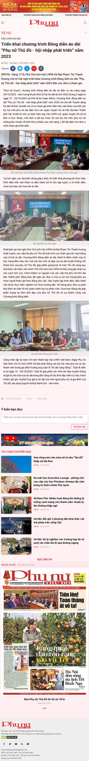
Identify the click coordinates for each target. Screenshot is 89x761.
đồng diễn (42, 399)
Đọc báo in (6, 15)
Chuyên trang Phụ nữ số (76, 15)
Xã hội (6, 32)
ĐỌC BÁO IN (44, 559)
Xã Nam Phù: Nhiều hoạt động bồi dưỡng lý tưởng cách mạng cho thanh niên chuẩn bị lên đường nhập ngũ (59, 502)
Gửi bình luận (79, 426)
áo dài (29, 399)
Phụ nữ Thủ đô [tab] (8, 565)
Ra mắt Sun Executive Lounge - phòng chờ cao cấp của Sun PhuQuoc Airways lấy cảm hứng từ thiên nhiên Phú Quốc (59, 481)
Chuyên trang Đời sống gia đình (38, 15)
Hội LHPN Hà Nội (13, 399)
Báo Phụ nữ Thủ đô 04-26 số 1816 (44, 699)
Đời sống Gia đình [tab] (26, 565)
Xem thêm (44, 713)
